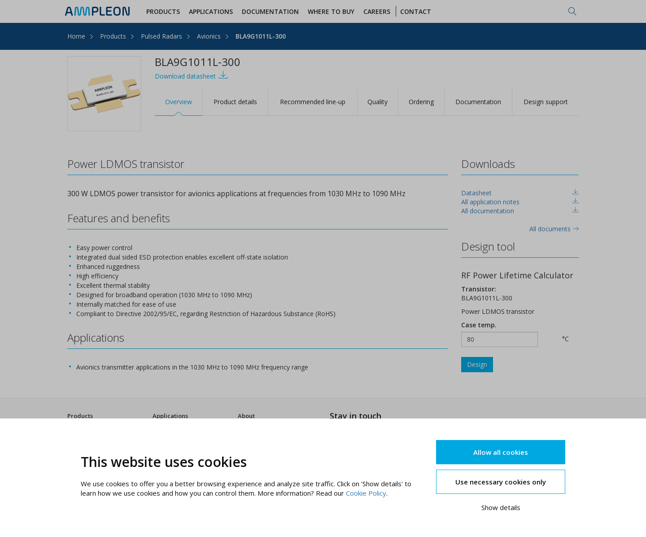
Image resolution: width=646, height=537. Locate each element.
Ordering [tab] (421, 101)
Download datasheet (191, 75)
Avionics (209, 36)
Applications (170, 416)
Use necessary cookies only (500, 481)
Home (76, 36)
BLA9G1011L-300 (261, 36)
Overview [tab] (178, 101)
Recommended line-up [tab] (312, 101)
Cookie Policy (366, 493)
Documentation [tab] (478, 101)
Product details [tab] (235, 101)
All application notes (490, 202)
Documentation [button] (270, 11)
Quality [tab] (377, 101)
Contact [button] (415, 11)
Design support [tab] (546, 101)
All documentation (487, 211)
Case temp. (479, 325)
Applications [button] (211, 11)
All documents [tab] (554, 228)
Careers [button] (376, 11)
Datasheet (476, 193)
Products (113, 36)
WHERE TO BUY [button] (331, 11)
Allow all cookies (500, 452)
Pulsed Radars (161, 36)
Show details (500, 507)
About (246, 416)
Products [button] (163, 11)
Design (477, 364)
